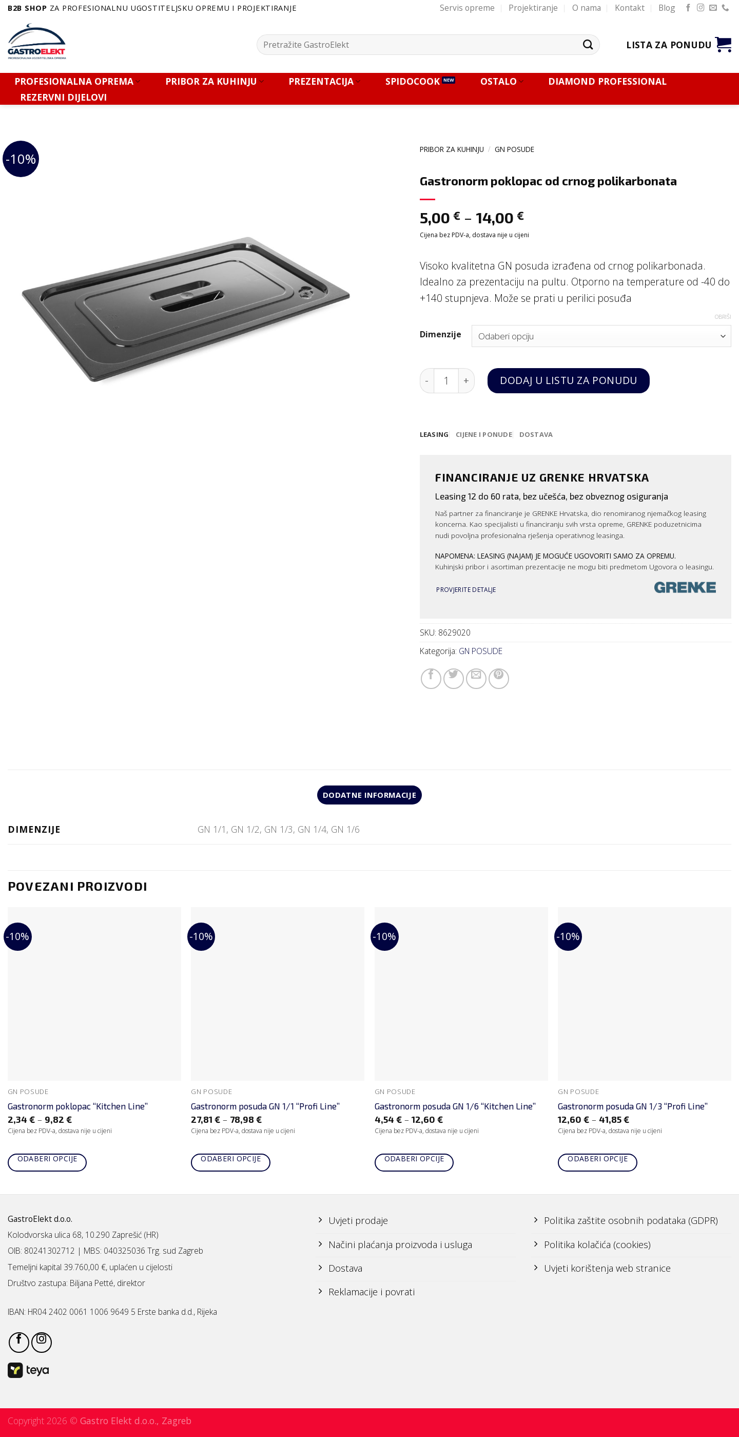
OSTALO (501, 81)
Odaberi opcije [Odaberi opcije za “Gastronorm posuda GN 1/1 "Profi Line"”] (231, 1160)
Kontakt (630, 7)
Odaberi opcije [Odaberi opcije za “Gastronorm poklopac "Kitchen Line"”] (47, 1160)
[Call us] (725, 8)
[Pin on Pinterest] (499, 679)
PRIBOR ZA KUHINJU (214, 81)
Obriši (723, 316)
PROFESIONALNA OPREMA (77, 81)
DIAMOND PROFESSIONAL (607, 81)
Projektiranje (533, 7)
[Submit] (587, 44)
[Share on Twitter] (453, 679)
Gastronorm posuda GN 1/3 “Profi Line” (633, 1108)
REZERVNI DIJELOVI (63, 97)
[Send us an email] (713, 8)
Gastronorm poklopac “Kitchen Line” (78, 1108)
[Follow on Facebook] (688, 8)
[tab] (435, 435)
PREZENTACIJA (324, 81)
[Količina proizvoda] (446, 380)
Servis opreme (467, 7)
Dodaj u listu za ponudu (568, 380)
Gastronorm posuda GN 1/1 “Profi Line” (265, 1108)
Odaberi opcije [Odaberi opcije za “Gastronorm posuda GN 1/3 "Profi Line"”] (598, 1160)
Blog (666, 7)
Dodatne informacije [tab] (369, 795)
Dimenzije (440, 334)
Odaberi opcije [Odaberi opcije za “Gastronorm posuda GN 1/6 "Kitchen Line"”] (414, 1160)
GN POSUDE (514, 149)
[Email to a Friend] (476, 679)
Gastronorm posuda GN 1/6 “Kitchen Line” (455, 1108)
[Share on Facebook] (431, 679)
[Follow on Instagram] (701, 8)
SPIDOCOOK (412, 81)
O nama (586, 7)
